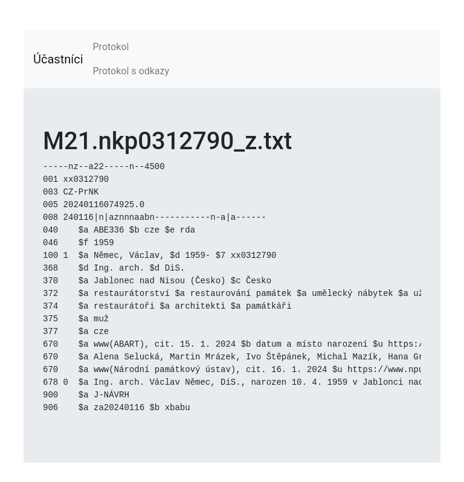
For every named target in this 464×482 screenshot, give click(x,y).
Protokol (111, 47)
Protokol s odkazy (131, 71)
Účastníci (58, 59)
